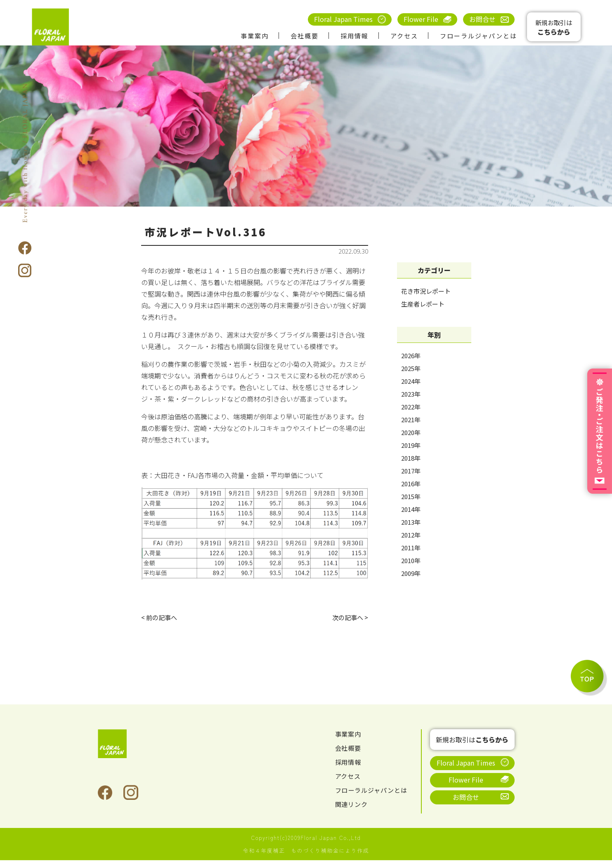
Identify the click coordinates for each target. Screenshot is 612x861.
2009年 (411, 573)
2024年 (411, 381)
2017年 (411, 470)
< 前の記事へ (160, 618)
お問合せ (482, 19)
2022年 (411, 406)
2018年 (411, 458)
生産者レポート (422, 304)
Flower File (421, 19)
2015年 (411, 496)
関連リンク (352, 805)
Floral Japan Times (343, 19)
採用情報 (354, 36)
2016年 (411, 483)
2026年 (411, 355)
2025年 (411, 368)
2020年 (411, 432)
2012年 (411, 534)
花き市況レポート (426, 291)
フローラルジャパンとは (478, 36)
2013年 (411, 522)
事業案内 (255, 36)
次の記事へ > (349, 618)
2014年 (411, 509)
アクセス (404, 36)
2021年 (411, 419)
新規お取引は (554, 27)
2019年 (411, 445)
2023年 (411, 394)
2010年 (411, 560)
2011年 (411, 547)
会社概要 (305, 36)
